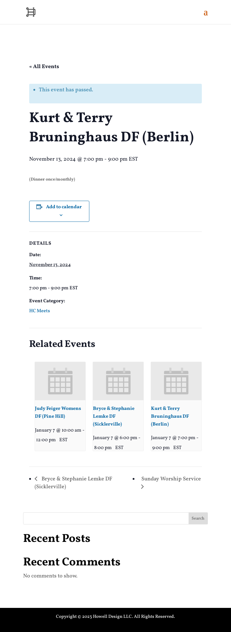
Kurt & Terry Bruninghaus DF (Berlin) (170, 416)
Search (198, 518)
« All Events (44, 67)
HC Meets (39, 311)
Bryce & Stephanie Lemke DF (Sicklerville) (113, 416)
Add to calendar (64, 207)
